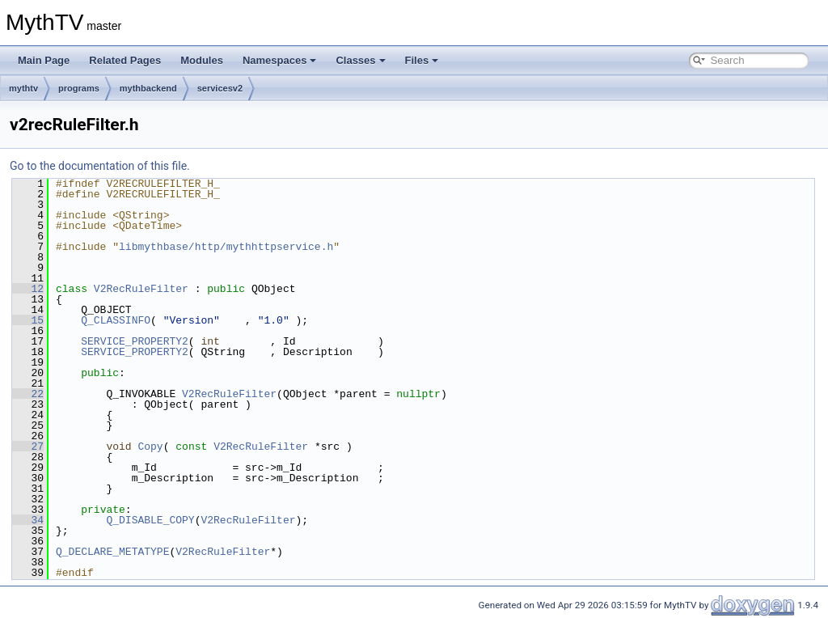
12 (28, 288)
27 (28, 446)
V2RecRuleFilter (141, 288)
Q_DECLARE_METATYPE (112, 551)
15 (28, 320)
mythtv (23, 88)
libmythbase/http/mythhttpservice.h (226, 246)
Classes (360, 60)
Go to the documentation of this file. (100, 165)
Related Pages (125, 60)
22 (28, 394)
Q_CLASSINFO (115, 320)
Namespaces (280, 60)
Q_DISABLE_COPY (150, 520)
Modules (201, 60)
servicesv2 (220, 88)
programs (78, 88)
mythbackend (148, 88)
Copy (150, 446)
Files (422, 60)
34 (28, 520)
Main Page (44, 60)
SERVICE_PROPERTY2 (134, 341)
